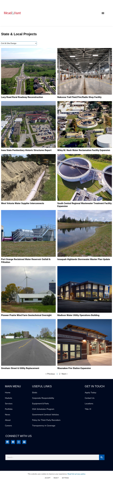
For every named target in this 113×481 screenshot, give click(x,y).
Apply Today (90, 400)
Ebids (34, 400)
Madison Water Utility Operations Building (80, 319)
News (7, 422)
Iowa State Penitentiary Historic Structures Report (28, 150)
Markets (8, 406)
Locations (89, 411)
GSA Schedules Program (43, 417)
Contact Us (89, 406)
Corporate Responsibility (43, 406)
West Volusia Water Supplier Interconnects (24, 207)
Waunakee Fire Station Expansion (75, 376)
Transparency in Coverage (43, 433)
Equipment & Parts (40, 411)
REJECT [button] (56, 478)
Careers (8, 433)
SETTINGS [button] (65, 478)
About (7, 428)
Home (7, 400)
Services (8, 411)
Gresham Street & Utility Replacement (21, 376)
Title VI (88, 417)
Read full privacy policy (76, 474)
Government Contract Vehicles (45, 422)
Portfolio (8, 417)
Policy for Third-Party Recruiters (46, 428)
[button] (103, 13)
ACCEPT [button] (47, 478)
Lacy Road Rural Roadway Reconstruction (23, 97)
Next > (65, 382)
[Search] (102, 465)
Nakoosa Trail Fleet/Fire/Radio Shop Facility (81, 97)
